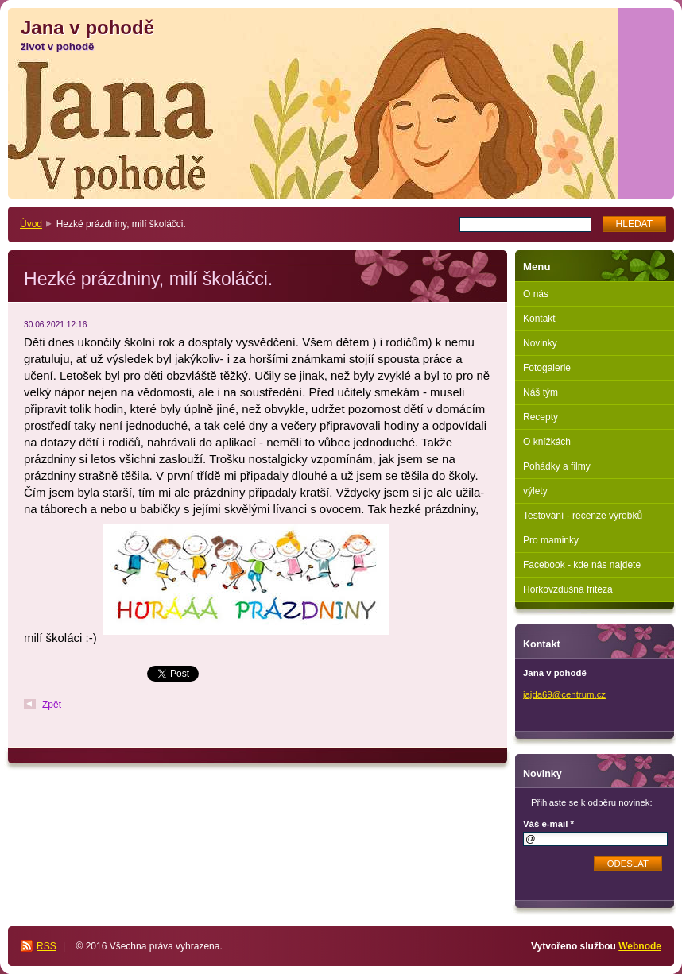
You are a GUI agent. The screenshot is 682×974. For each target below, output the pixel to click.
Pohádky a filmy (557, 466)
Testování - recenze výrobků (582, 515)
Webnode (639, 946)
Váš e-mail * (548, 824)
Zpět (51, 704)
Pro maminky (551, 540)
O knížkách (547, 441)
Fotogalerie (547, 367)
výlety (535, 491)
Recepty (540, 417)
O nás (535, 294)
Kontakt (539, 318)
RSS (46, 946)
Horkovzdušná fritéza (568, 589)
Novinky (540, 343)
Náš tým (540, 392)
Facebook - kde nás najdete (582, 564)
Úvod (31, 224)
